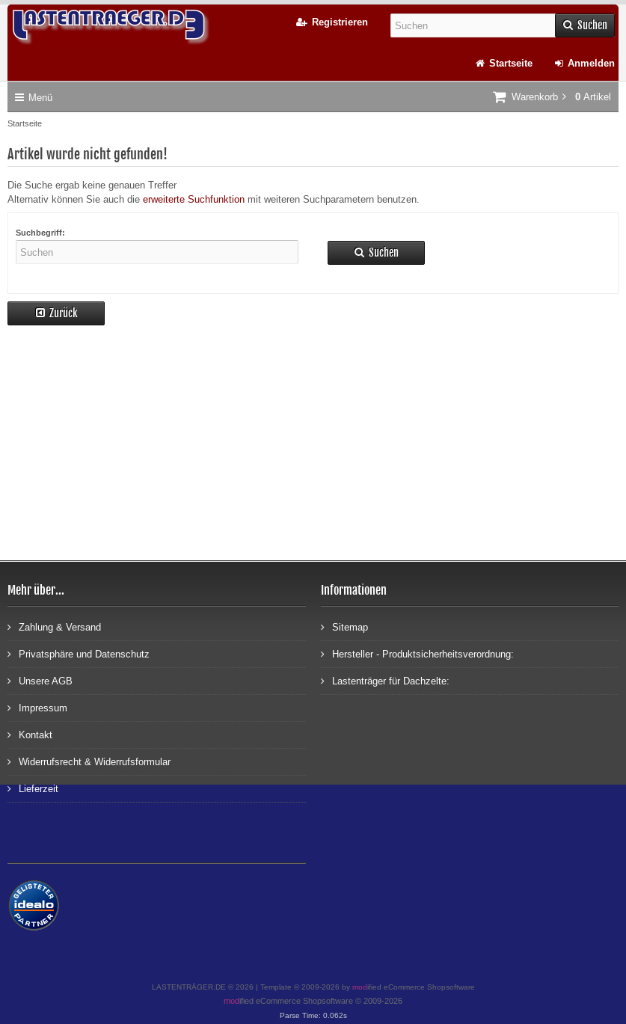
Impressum (37, 707)
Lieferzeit (32, 788)
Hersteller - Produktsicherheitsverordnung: (417, 653)
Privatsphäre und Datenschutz (78, 653)
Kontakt (29, 734)
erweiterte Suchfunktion (194, 199)
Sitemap (344, 626)
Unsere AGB (40, 680)
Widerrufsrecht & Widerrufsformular (89, 761)
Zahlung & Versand (54, 626)
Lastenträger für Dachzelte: (385, 680)
